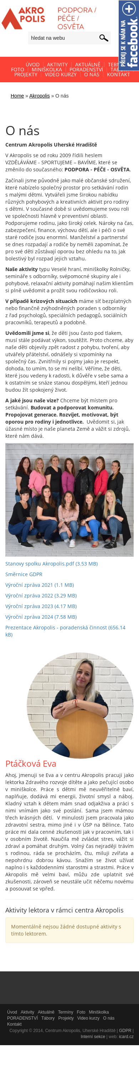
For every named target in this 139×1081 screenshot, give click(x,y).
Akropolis (39, 96)
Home (17, 96)
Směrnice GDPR (23, 574)
